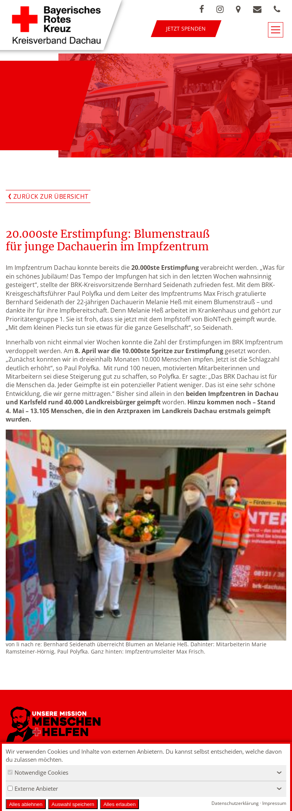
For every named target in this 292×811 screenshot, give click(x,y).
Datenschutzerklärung (235, 803)
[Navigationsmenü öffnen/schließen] (275, 29)
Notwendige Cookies (38, 772)
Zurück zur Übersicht (51, 196)
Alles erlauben (119, 804)
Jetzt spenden (186, 28)
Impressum (274, 803)
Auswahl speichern (73, 804)
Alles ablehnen (25, 804)
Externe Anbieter (33, 788)
